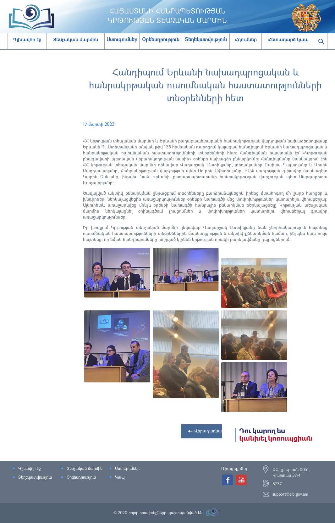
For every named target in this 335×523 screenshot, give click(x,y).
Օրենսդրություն (81, 477)
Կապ (120, 477)
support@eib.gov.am (290, 494)
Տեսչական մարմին (75, 39)
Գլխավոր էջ (27, 39)
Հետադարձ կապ (288, 39)
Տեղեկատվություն (35, 477)
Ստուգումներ (127, 468)
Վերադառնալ (208, 431)
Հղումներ (246, 39)
